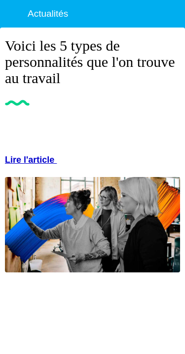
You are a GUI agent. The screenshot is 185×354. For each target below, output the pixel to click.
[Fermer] (14, 14)
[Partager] (168, 128)
